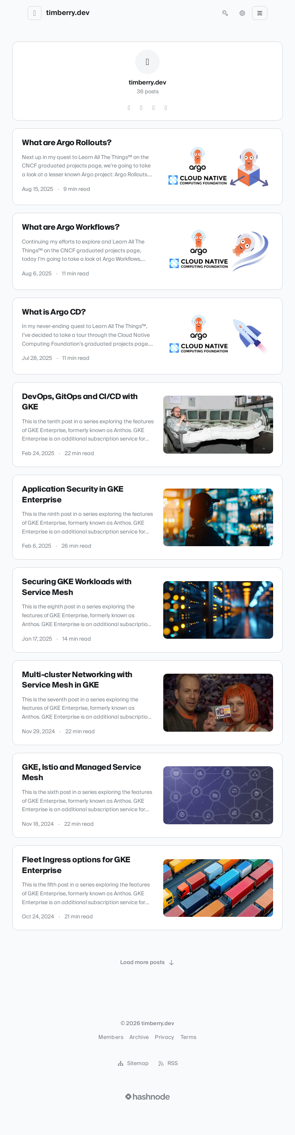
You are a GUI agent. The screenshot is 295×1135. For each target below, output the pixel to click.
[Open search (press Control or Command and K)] (225, 13)
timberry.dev (67, 13)
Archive (139, 1037)
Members (110, 1037)
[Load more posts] (147, 962)
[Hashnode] (153, 108)
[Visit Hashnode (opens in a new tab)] (147, 1096)
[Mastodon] (166, 108)
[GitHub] (129, 108)
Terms (189, 1037)
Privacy (164, 1037)
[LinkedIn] (141, 108)
